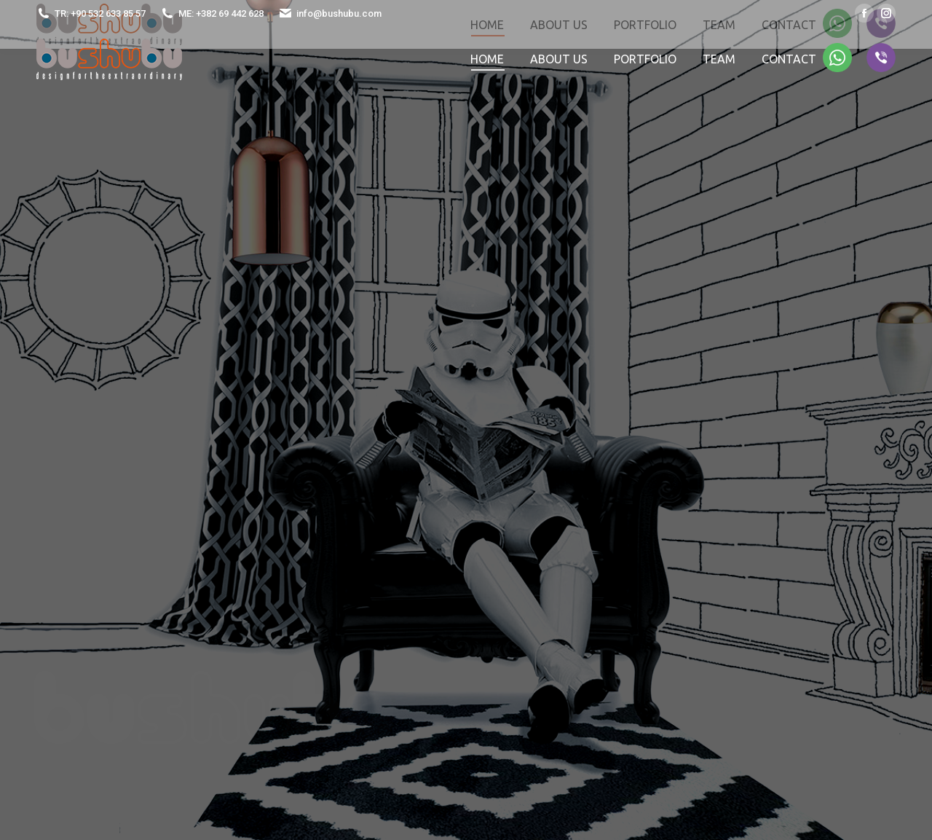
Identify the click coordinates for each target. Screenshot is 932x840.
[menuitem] (487, 59)
